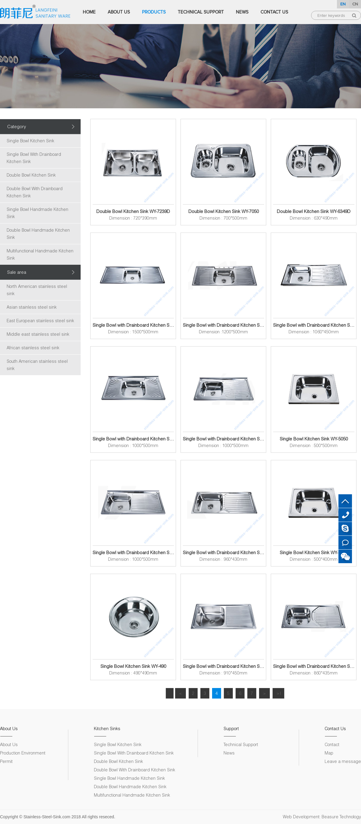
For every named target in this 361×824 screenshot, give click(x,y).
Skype (345, 528)
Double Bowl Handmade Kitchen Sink (38, 233)
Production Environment (22, 752)
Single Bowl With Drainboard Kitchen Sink (34, 158)
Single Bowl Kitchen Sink (30, 140)
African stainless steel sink (33, 347)
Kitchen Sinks (107, 728)
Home (89, 12)
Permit (6, 761)
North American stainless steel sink (37, 290)
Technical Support (201, 12)
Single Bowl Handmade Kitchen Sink (37, 213)
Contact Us (274, 12)
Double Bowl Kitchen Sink (31, 174)
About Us (119, 12)
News (242, 12)
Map (329, 752)
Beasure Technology (341, 816)
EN (343, 4)
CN (355, 4)
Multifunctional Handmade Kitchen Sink (40, 254)
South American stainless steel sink (37, 365)
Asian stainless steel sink (32, 307)
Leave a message (343, 761)
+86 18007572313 (345, 515)
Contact (332, 744)
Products (154, 12)
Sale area (16, 272)
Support (231, 728)
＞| (278, 693)
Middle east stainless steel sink (38, 334)
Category (16, 126)
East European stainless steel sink (40, 320)
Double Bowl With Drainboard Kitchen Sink (35, 192)
